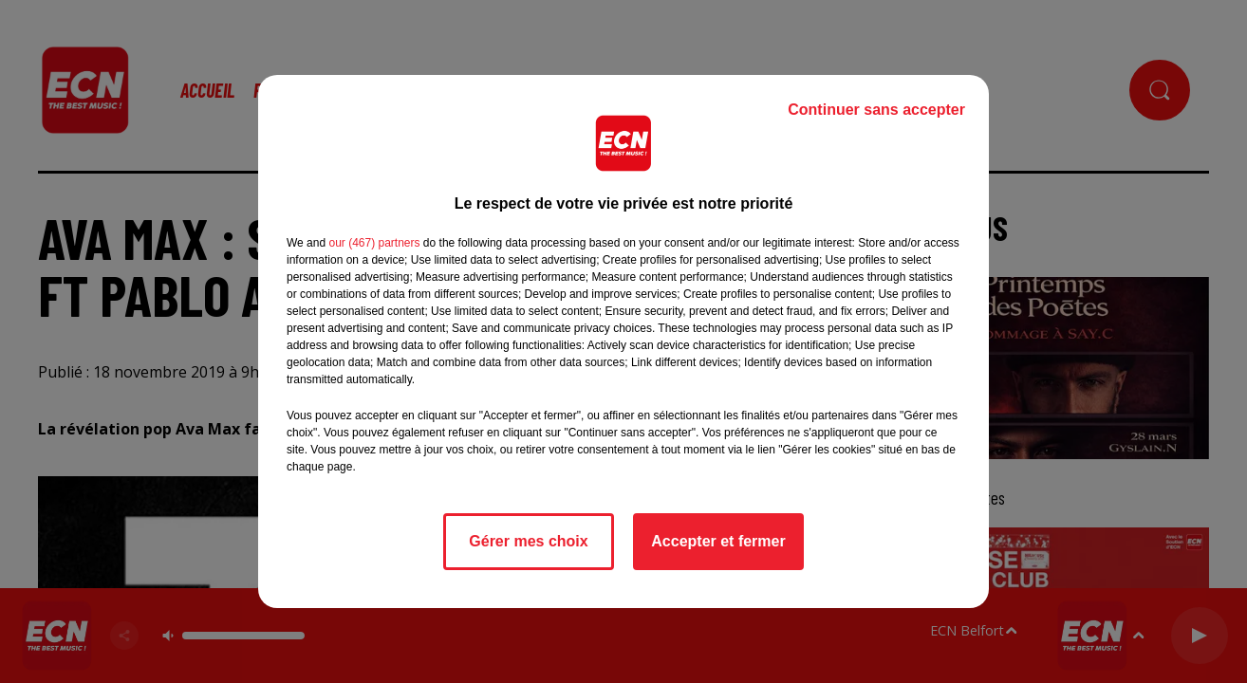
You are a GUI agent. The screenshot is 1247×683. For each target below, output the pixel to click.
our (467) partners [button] (373, 242)
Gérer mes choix (528, 541)
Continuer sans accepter (876, 110)
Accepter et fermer (718, 541)
